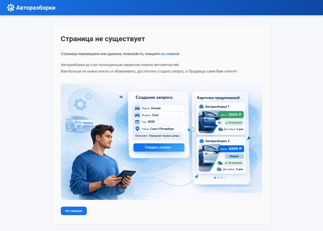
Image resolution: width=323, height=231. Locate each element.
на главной (170, 54)
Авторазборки (35, 7)
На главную (73, 211)
